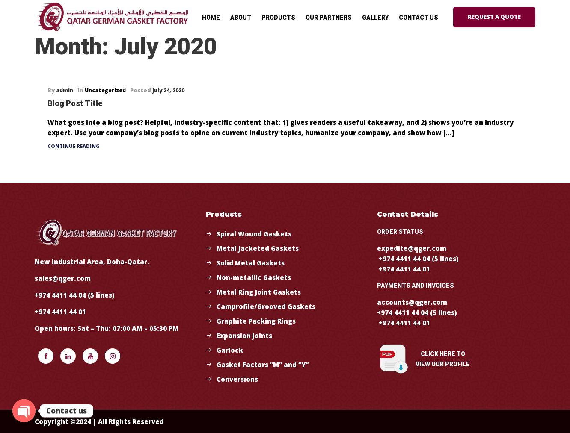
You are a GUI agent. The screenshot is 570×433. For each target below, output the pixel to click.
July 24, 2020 (168, 90)
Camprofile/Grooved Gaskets (266, 306)
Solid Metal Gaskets (251, 263)
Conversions (237, 379)
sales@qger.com (63, 278)
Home (211, 17)
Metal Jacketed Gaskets (258, 248)
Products (278, 17)
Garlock (230, 350)
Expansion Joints (244, 335)
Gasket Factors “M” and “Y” (263, 364)
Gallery (375, 17)
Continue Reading (74, 146)
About (240, 17)
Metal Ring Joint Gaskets (259, 292)
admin (64, 90)
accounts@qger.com (412, 302)
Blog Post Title (75, 103)
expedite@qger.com (411, 248)
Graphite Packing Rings (256, 321)
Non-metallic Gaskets (254, 277)
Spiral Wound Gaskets (254, 234)
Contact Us (418, 17)
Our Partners (329, 17)
